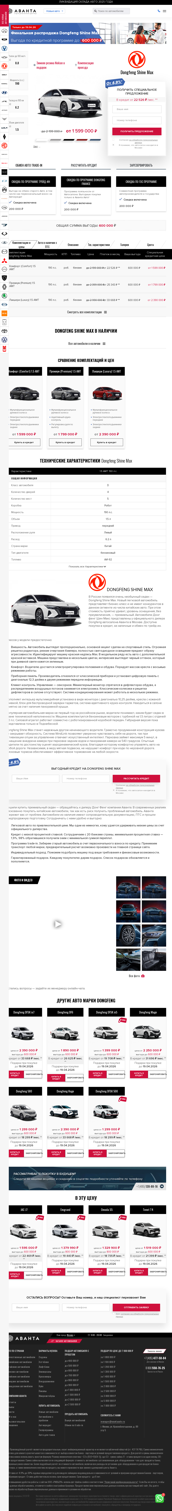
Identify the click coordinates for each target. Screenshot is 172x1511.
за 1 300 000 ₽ (108, 1371)
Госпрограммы (46, 1430)
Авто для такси (47, 1434)
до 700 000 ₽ (71, 1375)
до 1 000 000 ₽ (72, 1389)
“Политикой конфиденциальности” (121, 1481)
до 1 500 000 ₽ (72, 1394)
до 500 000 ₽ (71, 1365)
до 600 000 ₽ (71, 1370)
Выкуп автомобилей (75, 1420)
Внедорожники (46, 1381)
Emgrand (65, 1209)
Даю (137, 1315)
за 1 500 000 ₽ (108, 1381)
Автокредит (45, 1425)
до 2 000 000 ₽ (72, 1399)
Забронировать (75, 1078)
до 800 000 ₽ (71, 1380)
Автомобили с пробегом (46, 1418)
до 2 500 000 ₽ (72, 1404)
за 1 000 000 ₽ (108, 1357)
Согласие (135, 786)
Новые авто (53, 11)
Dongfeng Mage (148, 1012)
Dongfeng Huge (65, 1091)
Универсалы (45, 1371)
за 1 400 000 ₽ (108, 1376)
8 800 (155, 1368)
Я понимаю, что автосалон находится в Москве (135, 791)
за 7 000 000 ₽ (108, 1405)
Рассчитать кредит (136, 778)
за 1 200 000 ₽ (108, 1366)
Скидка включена (80, 203)
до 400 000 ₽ (71, 1360)
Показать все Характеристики (86, 566)
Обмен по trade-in (74, 1425)
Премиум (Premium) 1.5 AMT (65, 371)
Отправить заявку (136, 1307)
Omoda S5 (107, 1209)
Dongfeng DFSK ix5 (106, 1012)
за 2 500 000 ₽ (108, 1391)
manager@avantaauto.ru (113, 1421)
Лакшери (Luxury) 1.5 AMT (106, 371)
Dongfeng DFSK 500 (107, 1091)
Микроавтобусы (47, 1395)
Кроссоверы (45, 1376)
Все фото (136, 975)
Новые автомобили (48, 1411)
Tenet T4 (148, 1209)
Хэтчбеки (44, 1361)
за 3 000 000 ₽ (108, 1395)
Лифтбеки (44, 1366)
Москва (70, 1334)
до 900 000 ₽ (71, 1384)
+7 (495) (147, 1186)
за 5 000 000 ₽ (108, 1400)
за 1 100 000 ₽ (108, 1361)
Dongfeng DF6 (65, 1012)
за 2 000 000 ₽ (108, 1386)
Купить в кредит (65, 442)
